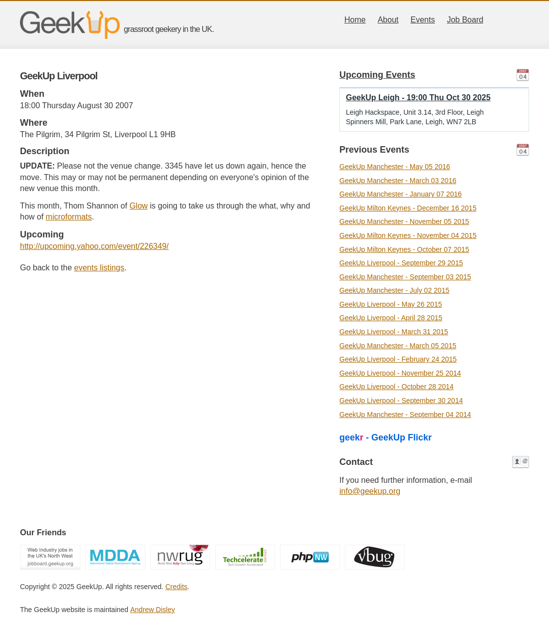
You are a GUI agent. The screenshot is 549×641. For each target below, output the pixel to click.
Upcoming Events (377, 75)
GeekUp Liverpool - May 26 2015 (390, 304)
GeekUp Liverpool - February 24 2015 (398, 359)
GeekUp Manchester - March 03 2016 (397, 181)
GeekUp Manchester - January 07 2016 (400, 194)
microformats (69, 217)
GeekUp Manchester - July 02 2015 (394, 290)
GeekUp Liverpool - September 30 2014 (401, 401)
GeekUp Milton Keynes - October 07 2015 (404, 249)
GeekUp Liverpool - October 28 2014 (396, 387)
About (388, 19)
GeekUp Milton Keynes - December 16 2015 (408, 208)
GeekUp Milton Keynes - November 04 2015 (408, 235)
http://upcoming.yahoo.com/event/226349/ (94, 246)
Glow (138, 206)
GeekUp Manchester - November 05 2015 (404, 221)
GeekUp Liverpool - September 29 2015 (401, 263)
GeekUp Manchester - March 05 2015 (397, 346)
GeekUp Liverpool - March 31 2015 (393, 332)
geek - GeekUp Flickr (385, 437)
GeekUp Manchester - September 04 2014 (405, 415)
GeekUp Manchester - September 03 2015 (405, 277)
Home (355, 19)
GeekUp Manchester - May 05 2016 (394, 167)
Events (423, 19)
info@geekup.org (369, 491)
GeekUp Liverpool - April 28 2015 (390, 318)
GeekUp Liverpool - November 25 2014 (400, 373)
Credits (176, 587)
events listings (99, 267)
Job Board (465, 19)
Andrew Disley (152, 610)
